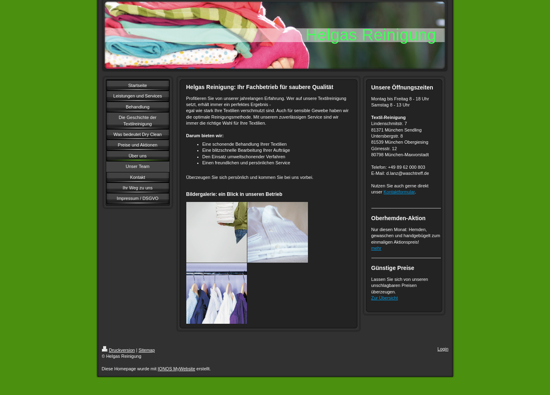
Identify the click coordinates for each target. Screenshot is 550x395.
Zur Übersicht (384, 297)
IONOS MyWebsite (176, 368)
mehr (376, 248)
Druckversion (118, 350)
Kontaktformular (399, 191)
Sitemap (147, 350)
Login (443, 348)
